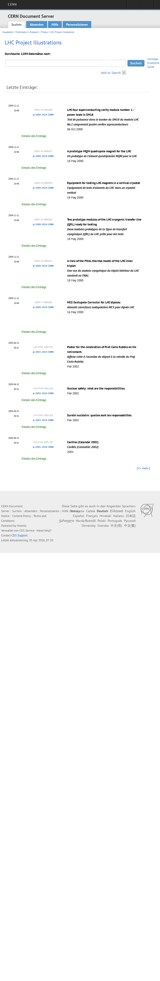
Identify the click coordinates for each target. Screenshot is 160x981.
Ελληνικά (116, 511)
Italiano (118, 516)
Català (90, 511)
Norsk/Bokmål (86, 521)
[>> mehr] (143, 468)
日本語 (131, 516)
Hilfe (55, 24)
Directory (147, 6)
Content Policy (21, 516)
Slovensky (88, 525)
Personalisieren (77, 24)
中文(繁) (130, 525)
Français (92, 516)
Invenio (21, 526)
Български (77, 511)
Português (115, 521)
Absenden (37, 24)
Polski (102, 521)
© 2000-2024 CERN (43, 114)
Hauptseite (7, 32)
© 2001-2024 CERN (43, 446)
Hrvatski (105, 516)
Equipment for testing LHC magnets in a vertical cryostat (103, 188)
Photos (44, 32)
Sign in (133, 6)
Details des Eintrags (34, 136)
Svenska (103, 525)
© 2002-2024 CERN (43, 351)
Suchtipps (152, 59)
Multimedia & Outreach (27, 32)
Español (78, 516)
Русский (130, 521)
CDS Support (19, 535)
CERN (12, 4)
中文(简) (116, 525)
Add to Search (111, 73)
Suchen (16, 24)
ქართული (66, 521)
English (130, 511)
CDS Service (27, 531)
